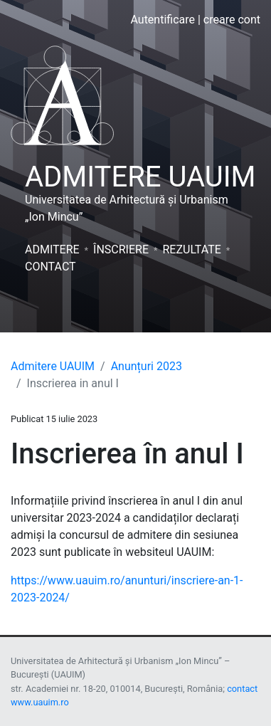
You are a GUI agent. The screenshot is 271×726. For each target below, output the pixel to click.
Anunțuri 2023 (146, 366)
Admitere (52, 249)
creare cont (231, 19)
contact (242, 688)
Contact (50, 266)
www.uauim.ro (40, 702)
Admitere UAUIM (53, 366)
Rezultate (191, 249)
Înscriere (121, 249)
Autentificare (162, 19)
